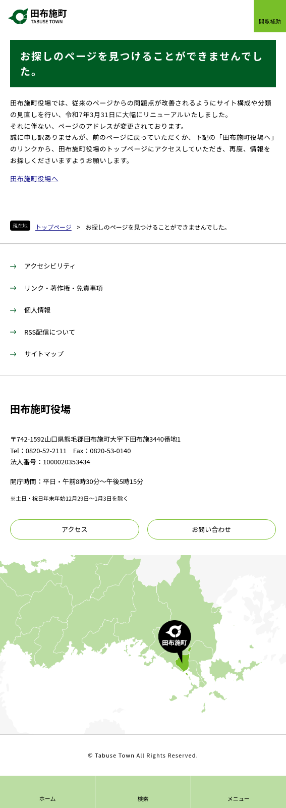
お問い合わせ (211, 529)
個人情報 (37, 309)
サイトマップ (44, 353)
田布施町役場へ (34, 178)
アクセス (74, 529)
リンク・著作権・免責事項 (63, 288)
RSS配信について (49, 332)
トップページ (53, 227)
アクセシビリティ (50, 266)
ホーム (47, 798)
